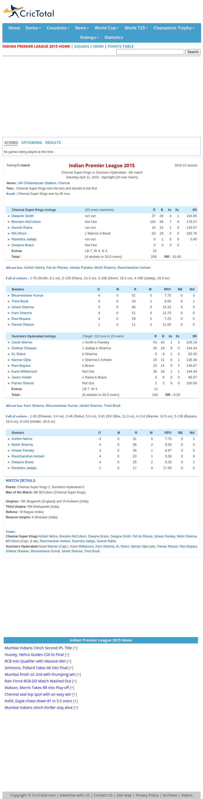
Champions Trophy (173, 28)
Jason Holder (22, 377)
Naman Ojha (21, 360)
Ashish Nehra (34, 268)
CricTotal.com (44, 795)
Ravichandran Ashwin (134, 268)
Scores (11, 142)
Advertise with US (74, 795)
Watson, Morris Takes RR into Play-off (36, 687)
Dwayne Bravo (23, 245)
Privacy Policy (147, 795)
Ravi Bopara (21, 319)
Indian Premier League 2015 (102, 165)
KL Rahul (19, 354)
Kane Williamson (24, 371)
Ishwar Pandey (81, 268)
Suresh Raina (22, 227)
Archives (170, 795)
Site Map (124, 795)
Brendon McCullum (26, 222)
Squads (81, 46)
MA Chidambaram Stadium (37, 183)
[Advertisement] (103, 97)
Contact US (103, 795)
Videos (186, 795)
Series (31, 28)
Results (53, 142)
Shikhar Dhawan (24, 348)
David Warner (22, 342)
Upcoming (31, 142)
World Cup (105, 28)
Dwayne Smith (23, 216)
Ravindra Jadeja (24, 239)
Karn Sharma (22, 313)
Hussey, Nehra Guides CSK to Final (34, 654)
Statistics (113, 37)
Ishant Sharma (23, 307)
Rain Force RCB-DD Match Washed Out (37, 680)
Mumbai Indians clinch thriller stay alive (38, 707)
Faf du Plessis (57, 268)
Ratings (88, 37)
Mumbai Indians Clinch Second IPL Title (38, 647)
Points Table (121, 46)
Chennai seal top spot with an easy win (37, 694)
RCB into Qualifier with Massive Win (35, 661)
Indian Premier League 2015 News (101, 640)
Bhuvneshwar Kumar (28, 295)
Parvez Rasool (23, 324)
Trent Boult (20, 301)
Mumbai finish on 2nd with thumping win (39, 674)
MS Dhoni (19, 233)
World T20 (134, 28)
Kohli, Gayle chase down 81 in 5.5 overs (38, 700)
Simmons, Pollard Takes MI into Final (36, 667)
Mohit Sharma (105, 268)
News (80, 28)
